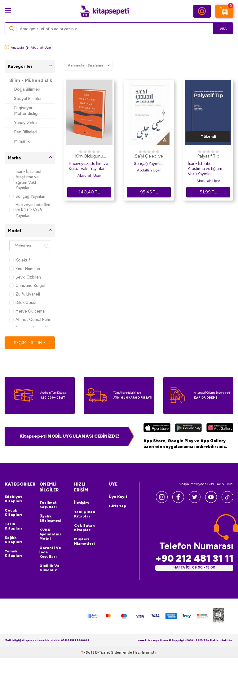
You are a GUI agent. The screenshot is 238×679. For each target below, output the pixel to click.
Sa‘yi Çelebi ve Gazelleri (149, 157)
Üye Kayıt (118, 497)
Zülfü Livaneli (24, 294)
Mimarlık (22, 141)
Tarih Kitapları (13, 526)
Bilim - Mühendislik (30, 80)
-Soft (88, 652)
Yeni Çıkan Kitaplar (84, 514)
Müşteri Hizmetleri (84, 541)
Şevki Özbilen (25, 277)
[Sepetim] (224, 11)
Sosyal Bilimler (28, 98)
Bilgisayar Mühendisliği (26, 110)
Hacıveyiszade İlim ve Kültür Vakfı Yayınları (29, 210)
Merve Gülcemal (27, 311)
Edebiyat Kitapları (13, 499)
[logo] (104, 11)
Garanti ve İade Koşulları (50, 552)
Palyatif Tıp (208, 156)
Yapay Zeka (25, 122)
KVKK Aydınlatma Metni (50, 534)
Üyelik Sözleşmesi (50, 518)
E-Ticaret (102, 652)
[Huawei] (219, 428)
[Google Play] (188, 428)
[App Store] (156, 428)
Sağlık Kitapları (13, 540)
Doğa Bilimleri (27, 89)
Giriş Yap (117, 506)
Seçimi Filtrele (29, 342)
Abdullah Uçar (89, 175)
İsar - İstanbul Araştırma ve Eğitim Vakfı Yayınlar (25, 179)
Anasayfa (14, 47)
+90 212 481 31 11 (194, 558)
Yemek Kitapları (13, 553)
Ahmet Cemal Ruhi (29, 319)
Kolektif (19, 260)
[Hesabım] (202, 11)
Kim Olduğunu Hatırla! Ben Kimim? (89, 157)
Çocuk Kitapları (13, 512)
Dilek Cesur (23, 302)
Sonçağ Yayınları (27, 196)
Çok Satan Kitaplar (84, 528)
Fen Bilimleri (25, 132)
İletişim (81, 503)
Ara (219, 29)
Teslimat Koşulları (48, 505)
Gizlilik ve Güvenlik (49, 568)
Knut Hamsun (24, 268)
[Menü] (8, 10)
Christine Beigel (27, 285)
